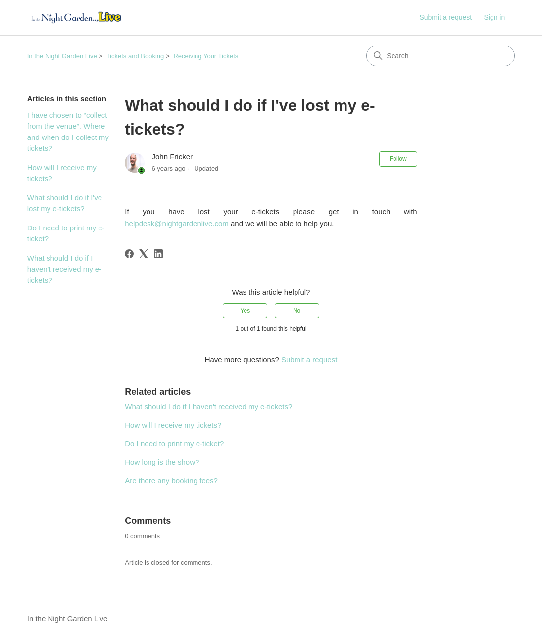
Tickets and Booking (135, 56)
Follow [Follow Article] (398, 158)
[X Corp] (143, 253)
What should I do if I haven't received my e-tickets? (64, 269)
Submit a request (445, 17)
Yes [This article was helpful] (245, 310)
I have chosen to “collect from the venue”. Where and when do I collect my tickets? (68, 132)
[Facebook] (129, 253)
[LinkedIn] (158, 253)
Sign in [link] (494, 17)
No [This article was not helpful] (296, 310)
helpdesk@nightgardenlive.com (177, 223)
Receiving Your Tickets (205, 56)
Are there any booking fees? (171, 480)
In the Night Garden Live (62, 56)
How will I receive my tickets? (62, 173)
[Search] (440, 56)
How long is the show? (162, 462)
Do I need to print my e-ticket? (66, 233)
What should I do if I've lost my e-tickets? (64, 203)
